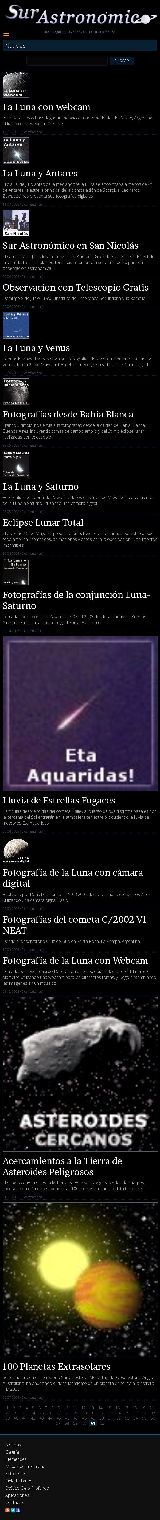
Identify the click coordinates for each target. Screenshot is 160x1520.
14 (100, 1407)
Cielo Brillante (18, 1481)
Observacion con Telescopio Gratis (76, 287)
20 (152, 1407)
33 (110, 1413)
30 (84, 1413)
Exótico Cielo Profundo (27, 1488)
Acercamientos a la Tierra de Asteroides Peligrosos (62, 1166)
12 (83, 1407)
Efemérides (16, 1459)
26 (50, 1413)
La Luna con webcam (47, 106)
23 (24, 1413)
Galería (12, 1452)
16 (117, 1407)
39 (7, 1418)
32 (101, 1413)
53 (127, 1418)
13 (92, 1407)
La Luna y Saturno (41, 486)
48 (84, 1418)
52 (118, 1418)
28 (67, 1413)
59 (75, 1423)
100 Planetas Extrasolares (57, 1366)
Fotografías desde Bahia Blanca (68, 414)
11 (75, 1407)
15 (109, 1407)
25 (42, 1413)
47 (76, 1418)
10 (66, 1407)
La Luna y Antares (40, 173)
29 (76, 1413)
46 (67, 1418)
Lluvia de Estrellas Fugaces (59, 800)
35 (127, 1413)
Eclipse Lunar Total (43, 522)
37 (144, 1413)
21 (7, 1413)
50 (101, 1418)
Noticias (13, 1445)
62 (102, 1423)
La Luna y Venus (36, 347)
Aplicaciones (17, 1495)
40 (16, 1418)
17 (126, 1407)
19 (143, 1407)
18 (134, 1407)
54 (136, 1418)
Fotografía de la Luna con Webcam (75, 960)
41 (24, 1418)
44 (50, 1418)
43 (42, 1418)
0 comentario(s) (32, 132)
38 (153, 1413)
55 (144, 1418)
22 (16, 1413)
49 (93, 1418)
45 (59, 1418)
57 (58, 1423)
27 (59, 1413)
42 (33, 1418)
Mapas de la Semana (25, 1466)
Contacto (14, 1502)
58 (67, 1423)
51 (110, 1418)
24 (33, 1413)
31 (93, 1413)
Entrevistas (15, 1474)
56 (153, 1418)
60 (84, 1423)
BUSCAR (121, 60)
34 (118, 1413)
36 (136, 1413)
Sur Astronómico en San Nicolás (71, 245)
